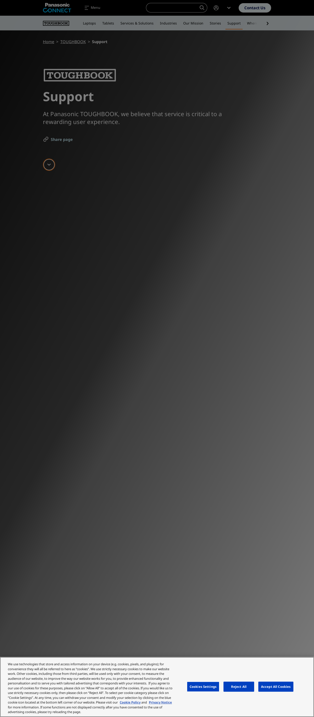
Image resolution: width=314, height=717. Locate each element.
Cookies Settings (203, 686)
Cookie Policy (130, 702)
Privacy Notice (160, 702)
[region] (157, 687)
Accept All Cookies (276, 686)
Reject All (239, 686)
